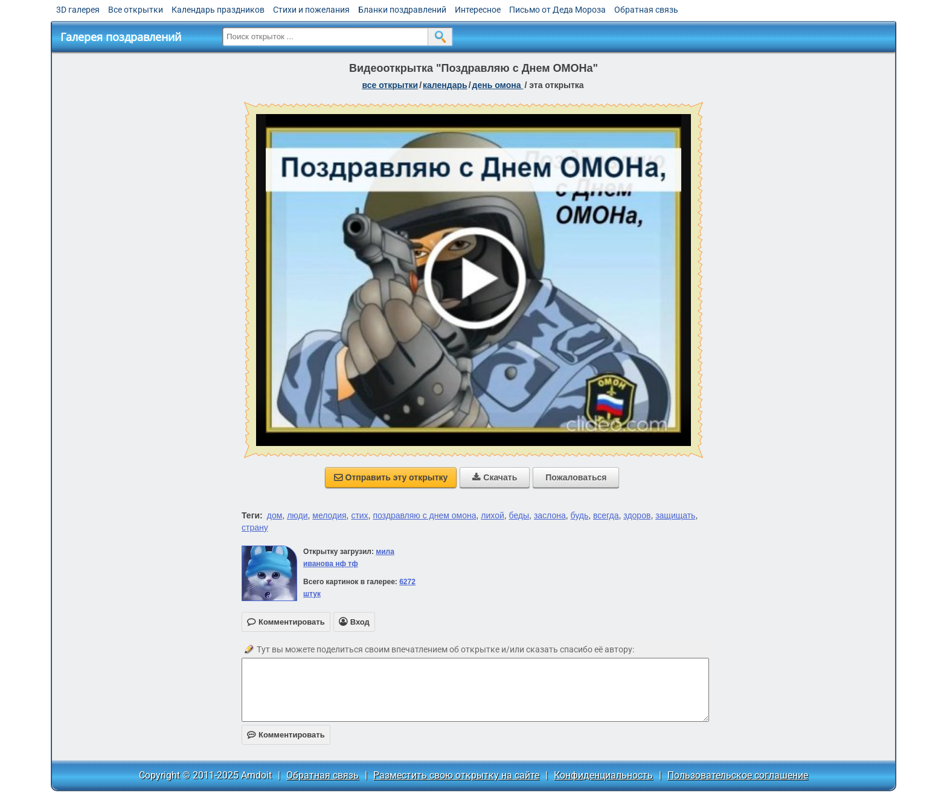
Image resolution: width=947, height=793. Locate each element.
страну (255, 527)
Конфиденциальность (603, 775)
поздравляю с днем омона (424, 515)
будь (580, 515)
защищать (675, 515)
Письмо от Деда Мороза (557, 9)
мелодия (329, 515)
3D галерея (78, 9)
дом (275, 515)
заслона (550, 515)
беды (519, 515)
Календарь (445, 85)
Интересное (478, 9)
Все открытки (135, 9)
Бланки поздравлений (402, 9)
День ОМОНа (498, 85)
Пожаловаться (575, 477)
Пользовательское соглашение (737, 775)
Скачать (494, 477)
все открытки (390, 85)
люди (297, 515)
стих (359, 515)
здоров (636, 515)
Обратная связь (646, 9)
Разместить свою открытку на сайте (456, 775)
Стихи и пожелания (311, 9)
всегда (606, 515)
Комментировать (286, 734)
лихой (492, 515)
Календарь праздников (218, 9)
